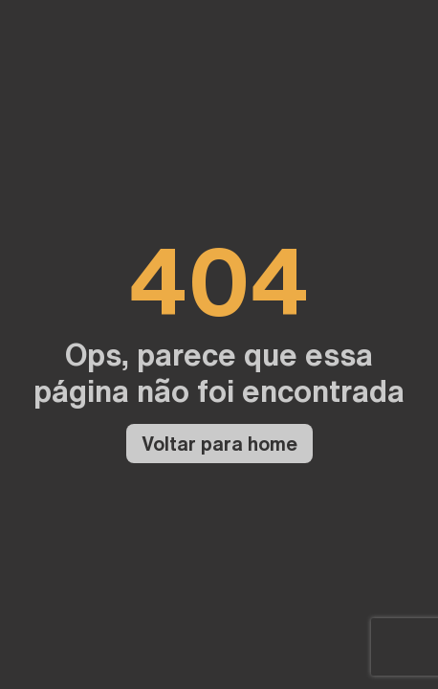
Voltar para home (219, 443)
